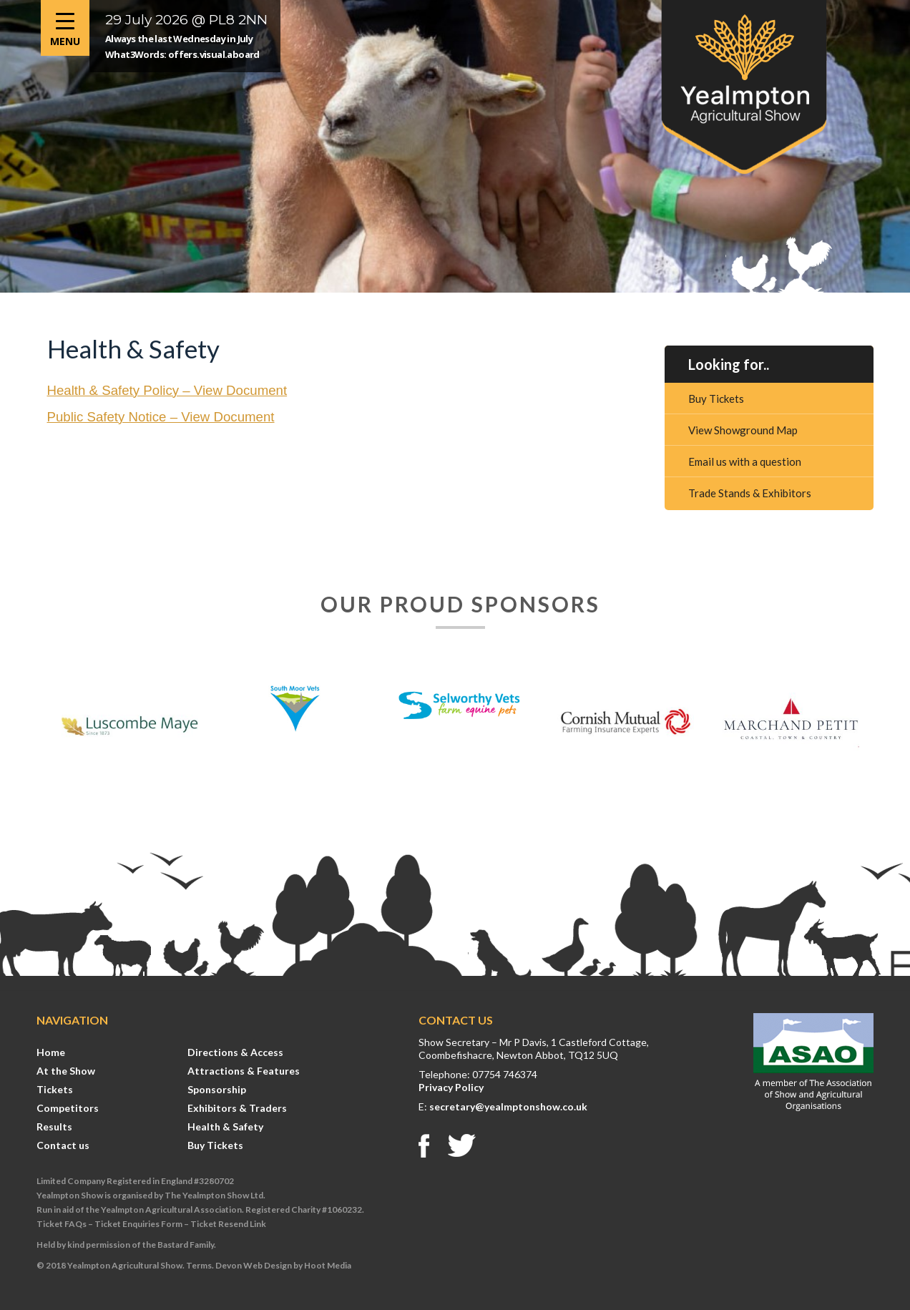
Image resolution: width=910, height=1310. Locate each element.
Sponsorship (216, 1089)
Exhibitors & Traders (237, 1108)
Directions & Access (235, 1052)
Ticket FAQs (61, 1223)
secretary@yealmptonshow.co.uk (508, 1106)
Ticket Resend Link (228, 1223)
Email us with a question (744, 461)
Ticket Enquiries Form (138, 1223)
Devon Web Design (253, 1265)
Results (54, 1126)
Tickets (54, 1089)
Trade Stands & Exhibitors (749, 493)
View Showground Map (743, 430)
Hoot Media (327, 1265)
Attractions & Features (243, 1071)
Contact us (62, 1145)
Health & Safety (225, 1126)
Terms (199, 1265)
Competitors (67, 1108)
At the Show (65, 1071)
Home (50, 1052)
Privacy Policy (451, 1087)
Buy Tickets (716, 398)
